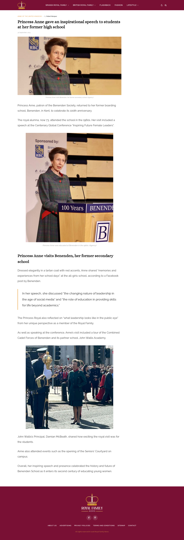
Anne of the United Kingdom (30, 16)
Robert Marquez (51, 16)
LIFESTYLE (131, 5)
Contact (132, 525)
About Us (52, 525)
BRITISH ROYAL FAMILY (83, 5)
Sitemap (121, 525)
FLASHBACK (105, 5)
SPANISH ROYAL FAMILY (56, 5)
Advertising (65, 525)
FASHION (119, 5)
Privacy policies (82, 525)
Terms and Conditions (104, 525)
